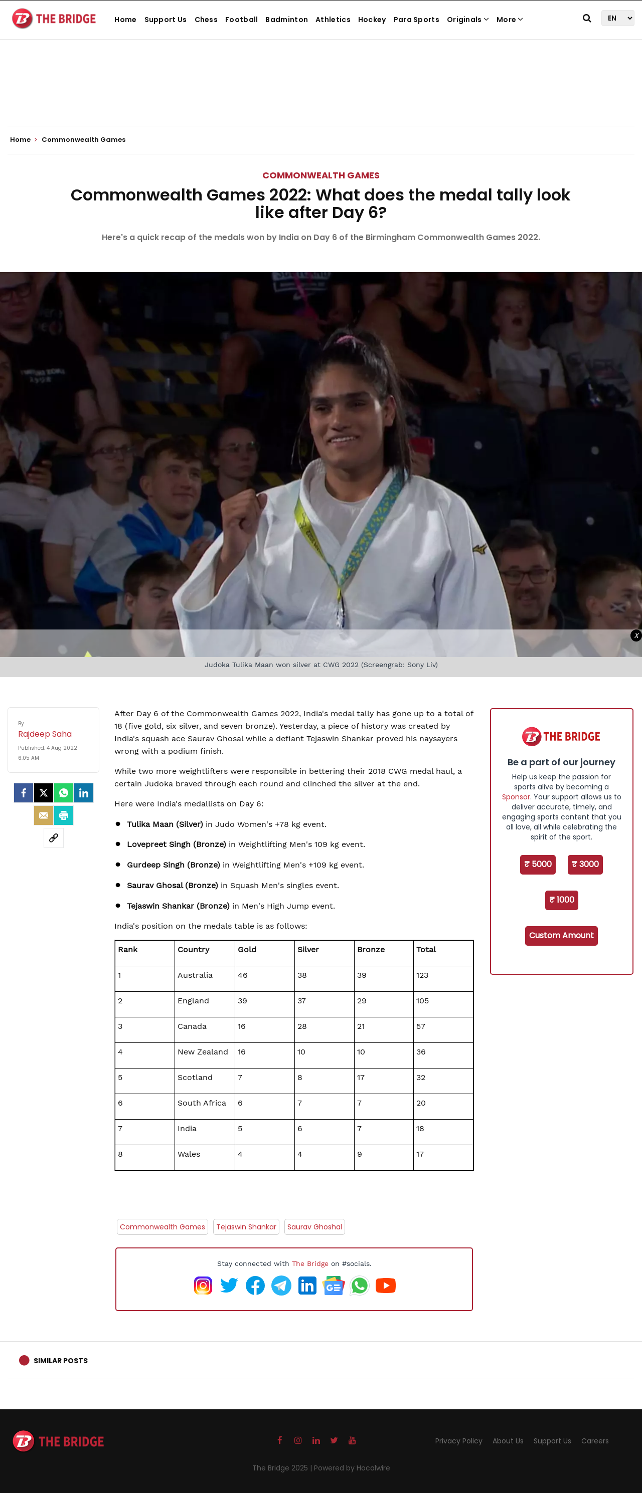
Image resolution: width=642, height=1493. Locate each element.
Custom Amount (561, 935)
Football (241, 20)
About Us (508, 1441)
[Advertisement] (321, 95)
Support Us (165, 20)
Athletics (333, 20)
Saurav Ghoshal (314, 1227)
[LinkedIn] (84, 793)
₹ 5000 (538, 864)
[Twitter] (44, 793)
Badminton (286, 20)
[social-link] (54, 838)
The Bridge (310, 1263)
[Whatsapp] (64, 793)
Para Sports (416, 20)
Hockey (372, 20)
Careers (595, 1441)
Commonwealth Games (321, 175)
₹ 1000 (561, 900)
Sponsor (516, 797)
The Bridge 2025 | (283, 1468)
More (510, 20)
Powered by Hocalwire (352, 1468)
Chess (206, 20)
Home (125, 20)
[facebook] (24, 793)
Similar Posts (61, 1361)
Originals (468, 20)
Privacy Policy (459, 1441)
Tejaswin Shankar (246, 1227)
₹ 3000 (585, 864)
